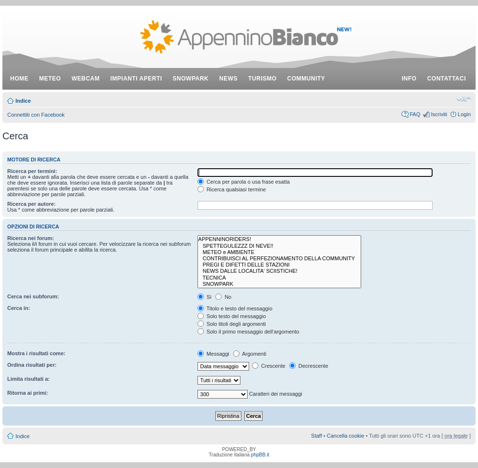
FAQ (414, 114)
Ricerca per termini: (32, 171)
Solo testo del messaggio (231, 316)
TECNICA (279, 278)
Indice (23, 101)
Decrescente (308, 366)
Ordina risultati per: (31, 365)
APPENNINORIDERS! (279, 239)
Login (464, 114)
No (223, 297)
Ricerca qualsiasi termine (231, 189)
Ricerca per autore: (31, 204)
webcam (85, 78)
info (409, 78)
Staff (316, 436)
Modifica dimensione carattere (464, 98)
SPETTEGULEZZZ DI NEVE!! (279, 246)
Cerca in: (18, 308)
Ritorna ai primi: (27, 393)
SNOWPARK (279, 284)
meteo (50, 78)
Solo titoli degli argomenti (231, 324)
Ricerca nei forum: (30, 238)
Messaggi (213, 354)
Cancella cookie (346, 436)
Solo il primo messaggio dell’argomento (248, 331)
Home (19, 78)
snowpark (191, 78)
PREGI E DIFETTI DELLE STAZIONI (279, 265)
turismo (262, 78)
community (306, 78)
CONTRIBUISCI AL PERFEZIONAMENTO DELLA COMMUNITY (279, 258)
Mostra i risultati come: (36, 353)
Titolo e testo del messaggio (234, 308)
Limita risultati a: (28, 379)
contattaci (446, 78)
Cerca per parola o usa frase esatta (243, 182)
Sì (204, 297)
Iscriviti (439, 114)
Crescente (268, 366)
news (228, 78)
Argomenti (250, 354)
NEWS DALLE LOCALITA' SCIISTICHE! (279, 271)
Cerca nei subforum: (33, 296)
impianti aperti (136, 78)
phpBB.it (260, 454)
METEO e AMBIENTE (279, 252)
